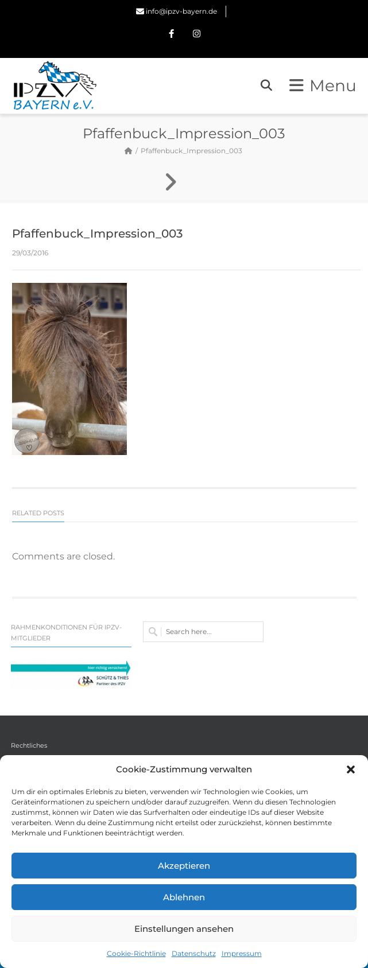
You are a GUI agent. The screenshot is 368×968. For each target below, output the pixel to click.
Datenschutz (194, 953)
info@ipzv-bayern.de (181, 11)
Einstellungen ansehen (184, 928)
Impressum (242, 953)
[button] (351, 769)
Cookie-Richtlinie (136, 953)
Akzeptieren (184, 865)
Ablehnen (184, 897)
